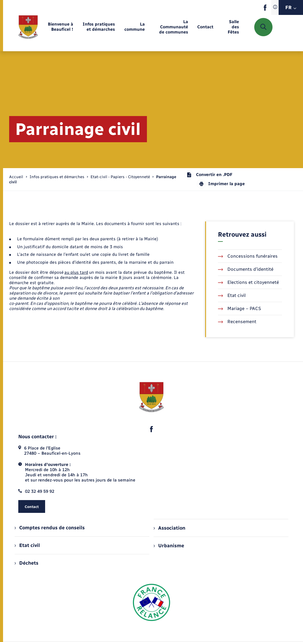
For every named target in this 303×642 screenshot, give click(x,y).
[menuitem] (60, 27)
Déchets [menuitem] (26, 563)
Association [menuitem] (169, 528)
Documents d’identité (246, 269)
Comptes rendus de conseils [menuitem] (50, 528)
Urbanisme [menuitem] (169, 546)
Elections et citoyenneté (248, 282)
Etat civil (232, 295)
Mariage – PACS (239, 308)
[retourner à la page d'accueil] (28, 27)
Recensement (237, 321)
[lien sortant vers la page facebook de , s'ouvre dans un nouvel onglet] (265, 9)
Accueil (16, 177)
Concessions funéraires (248, 256)
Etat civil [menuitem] (27, 545)
